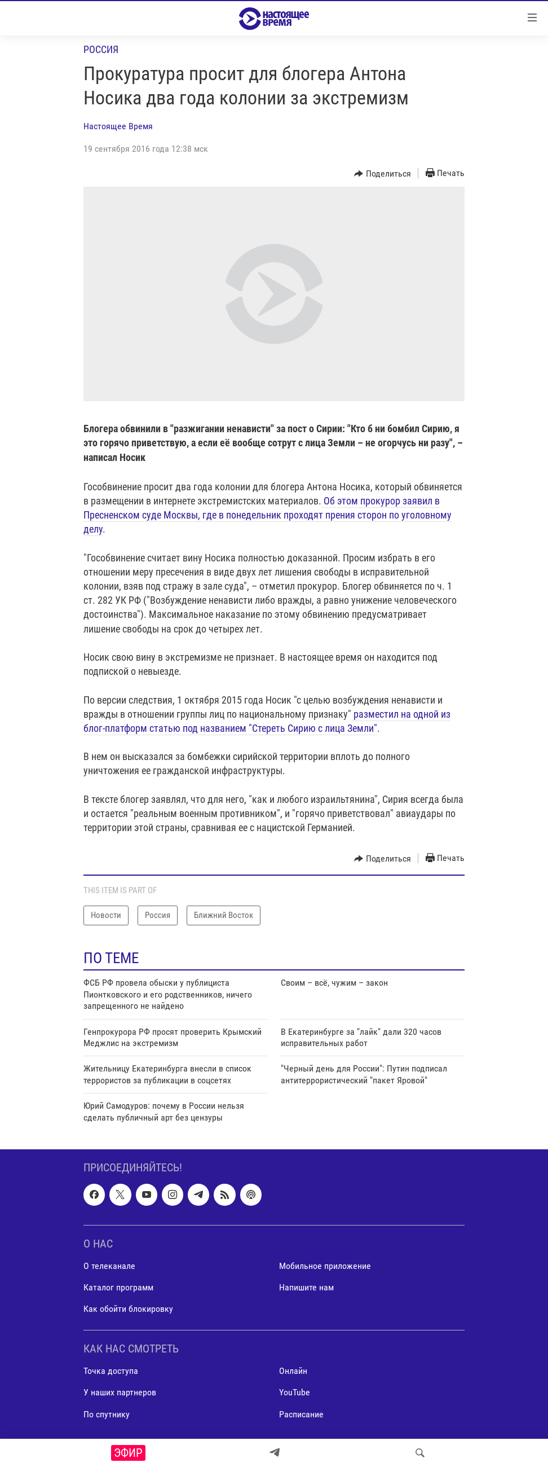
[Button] (382, 174)
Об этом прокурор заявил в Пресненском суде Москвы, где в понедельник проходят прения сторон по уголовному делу (267, 515)
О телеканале (109, 1265)
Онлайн (293, 1370)
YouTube (294, 1392)
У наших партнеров (119, 1392)
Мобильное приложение (325, 1265)
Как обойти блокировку (128, 1308)
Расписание (301, 1413)
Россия (100, 49)
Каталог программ (118, 1287)
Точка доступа (110, 1370)
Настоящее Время (118, 126)
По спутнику (106, 1413)
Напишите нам (306, 1287)
